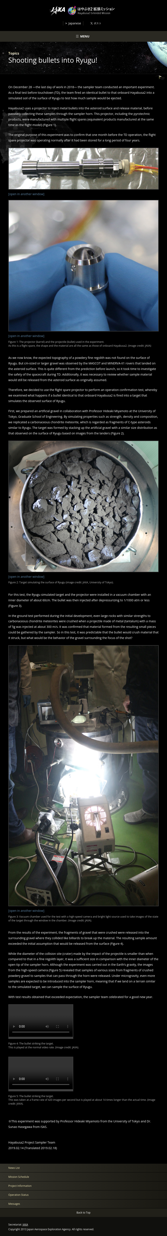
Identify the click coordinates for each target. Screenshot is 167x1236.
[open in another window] (26, 194)
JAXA (25, 1224)
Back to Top (83, 1212)
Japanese (75, 23)
